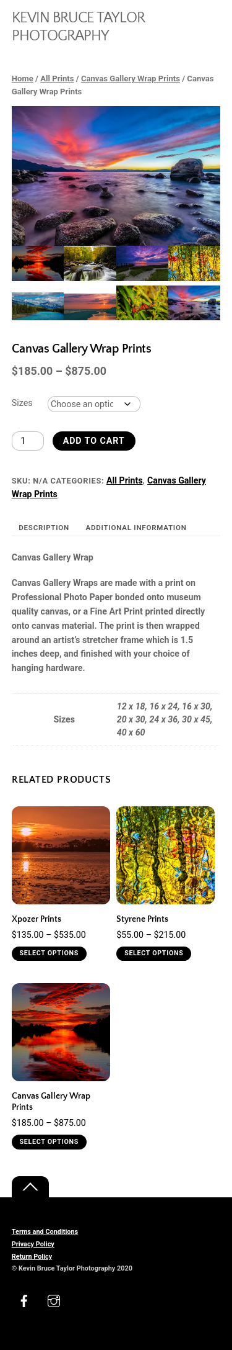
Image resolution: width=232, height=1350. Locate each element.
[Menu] (207, 17)
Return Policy (32, 1257)
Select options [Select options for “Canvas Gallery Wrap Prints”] (49, 1142)
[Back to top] (30, 1187)
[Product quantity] (28, 441)
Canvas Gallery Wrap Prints (130, 78)
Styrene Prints (142, 919)
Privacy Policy (33, 1244)
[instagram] (53, 1300)
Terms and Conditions (45, 1232)
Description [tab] (44, 527)
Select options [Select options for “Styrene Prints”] (153, 953)
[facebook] (24, 1300)
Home (22, 78)
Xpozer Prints (36, 919)
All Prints (57, 78)
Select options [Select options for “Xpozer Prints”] (49, 953)
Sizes (22, 403)
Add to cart (94, 441)
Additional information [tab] (136, 527)
